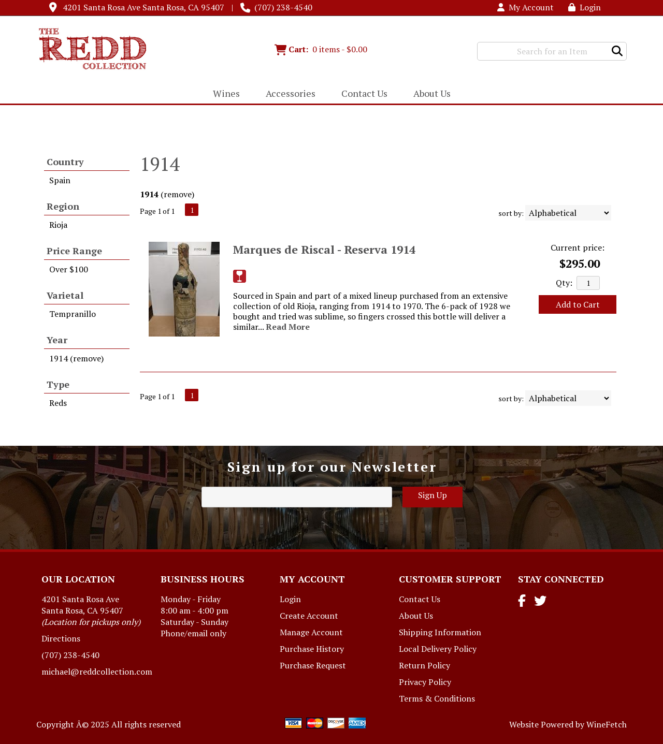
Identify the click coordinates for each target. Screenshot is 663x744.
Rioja (58, 224)
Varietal (65, 295)
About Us (428, 94)
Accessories (287, 94)
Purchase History (312, 648)
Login (584, 7)
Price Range (74, 250)
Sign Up (432, 495)
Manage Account (311, 632)
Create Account (309, 615)
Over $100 (68, 269)
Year (57, 339)
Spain (59, 180)
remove (178, 194)
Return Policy (424, 665)
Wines (223, 94)
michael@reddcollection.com (96, 671)
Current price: (577, 247)
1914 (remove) (76, 358)
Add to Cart (578, 304)
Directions (60, 638)
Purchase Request (313, 665)
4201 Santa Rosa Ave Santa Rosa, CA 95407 (143, 7)
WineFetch (606, 724)
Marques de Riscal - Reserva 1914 (324, 249)
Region (63, 206)
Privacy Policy (425, 682)
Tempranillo (72, 313)
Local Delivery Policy (438, 648)
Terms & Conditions (437, 698)
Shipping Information (440, 632)
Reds (58, 403)
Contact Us (364, 93)
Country (65, 161)
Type (58, 384)
